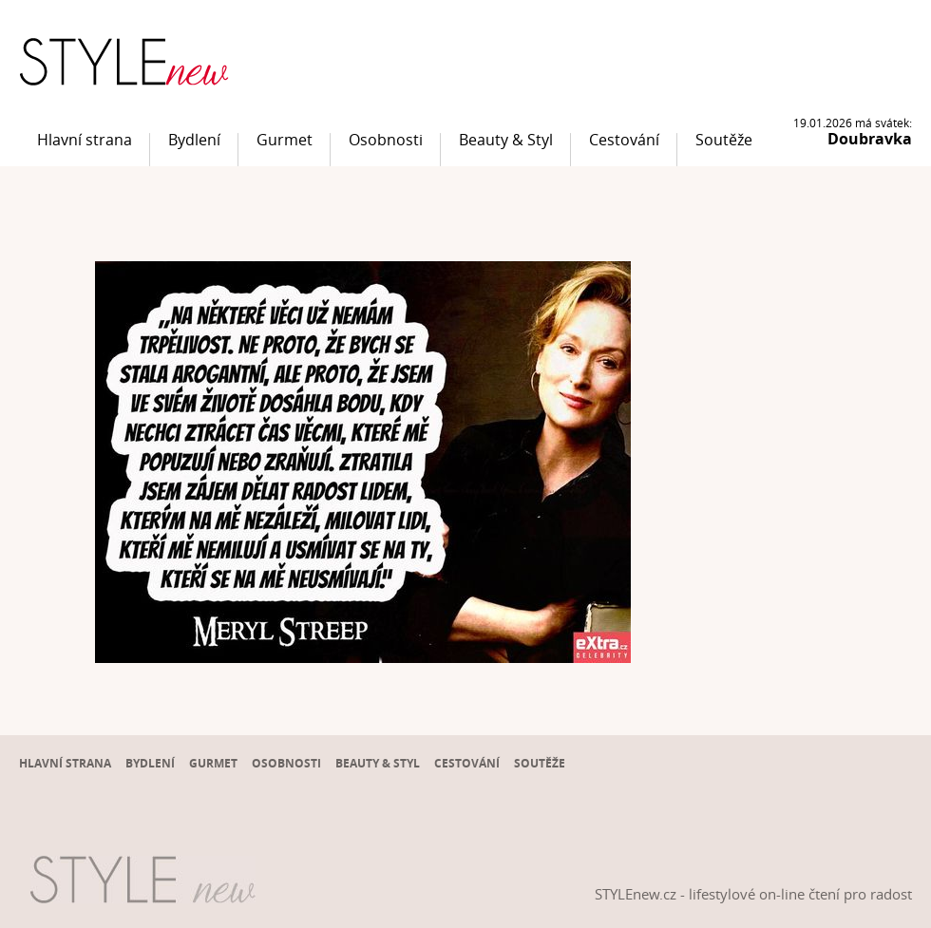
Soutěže (723, 139)
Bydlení (194, 139)
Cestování (624, 139)
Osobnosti (386, 139)
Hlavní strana (84, 139)
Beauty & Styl (506, 139)
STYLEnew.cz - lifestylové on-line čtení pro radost (753, 893)
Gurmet (284, 139)
